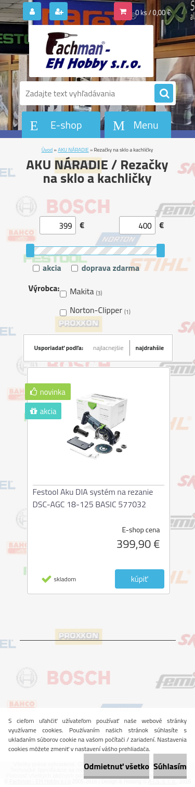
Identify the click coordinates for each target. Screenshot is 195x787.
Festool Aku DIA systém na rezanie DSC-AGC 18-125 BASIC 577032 (93, 497)
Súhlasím (170, 766)
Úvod (47, 150)
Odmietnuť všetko (116, 766)
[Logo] (91, 51)
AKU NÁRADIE (73, 150)
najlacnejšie (108, 348)
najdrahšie (150, 348)
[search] (163, 94)
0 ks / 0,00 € (153, 12)
